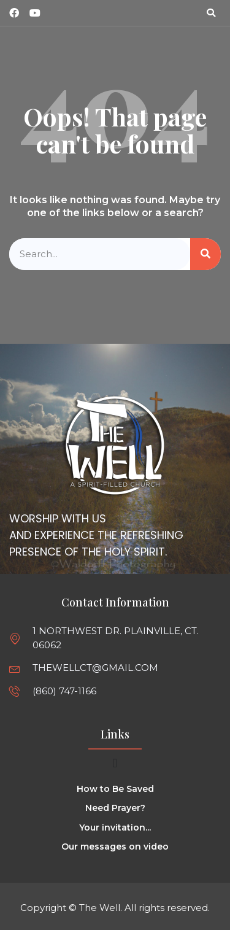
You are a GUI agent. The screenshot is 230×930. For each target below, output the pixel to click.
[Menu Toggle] (115, 763)
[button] (211, 13)
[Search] (205, 254)
